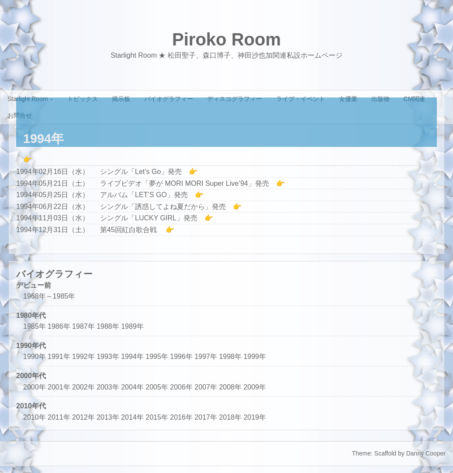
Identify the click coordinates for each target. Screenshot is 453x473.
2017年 (205, 417)
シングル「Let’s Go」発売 (141, 171)
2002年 (83, 387)
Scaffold (385, 453)
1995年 (156, 356)
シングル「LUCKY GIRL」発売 (148, 218)
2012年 (83, 417)
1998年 (230, 356)
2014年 (132, 417)
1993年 (108, 356)
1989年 (132, 326)
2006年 (181, 387)
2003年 (108, 387)
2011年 (59, 417)
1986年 (59, 326)
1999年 (254, 356)
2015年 (156, 417)
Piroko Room (226, 39)
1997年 (205, 356)
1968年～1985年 (49, 296)
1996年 (181, 356)
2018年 (230, 417)
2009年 (254, 387)
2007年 (205, 387)
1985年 (34, 326)
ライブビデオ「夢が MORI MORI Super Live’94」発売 (184, 183)
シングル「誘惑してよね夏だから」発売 (163, 206)
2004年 (132, 387)
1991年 (59, 356)
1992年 (83, 356)
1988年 (108, 326)
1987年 (83, 326)
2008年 (230, 387)
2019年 (254, 417)
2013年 (108, 417)
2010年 (34, 417)
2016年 (181, 417)
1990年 (34, 356)
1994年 (132, 356)
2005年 (156, 387)
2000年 (34, 387)
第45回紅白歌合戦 (129, 229)
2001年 (59, 387)
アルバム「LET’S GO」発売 (144, 194)
